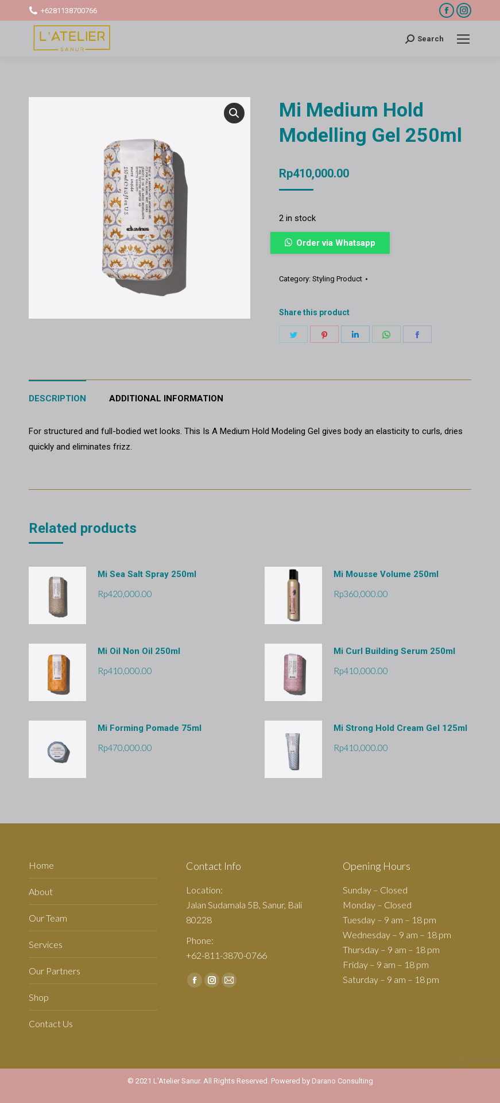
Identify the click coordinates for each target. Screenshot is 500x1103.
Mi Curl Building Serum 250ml (394, 651)
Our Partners (54, 970)
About (41, 891)
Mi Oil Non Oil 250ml (139, 651)
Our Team (48, 917)
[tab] (57, 393)
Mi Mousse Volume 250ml (386, 574)
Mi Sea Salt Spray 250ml (147, 574)
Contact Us (51, 1023)
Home (41, 865)
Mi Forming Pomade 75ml (149, 728)
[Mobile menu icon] (463, 39)
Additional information (166, 398)
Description (57, 398)
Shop (39, 997)
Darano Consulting (342, 1081)
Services (46, 944)
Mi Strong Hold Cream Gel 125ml (400, 728)
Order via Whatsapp (335, 243)
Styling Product (337, 278)
